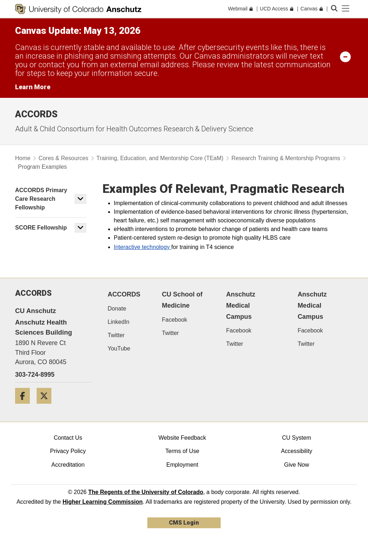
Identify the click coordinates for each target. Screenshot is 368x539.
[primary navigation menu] (346, 8)
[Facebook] (25, 406)
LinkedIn (119, 322)
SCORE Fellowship (41, 228)
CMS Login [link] (184, 522)
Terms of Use (182, 451)
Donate (117, 308)
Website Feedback (182, 438)
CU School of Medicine (182, 300)
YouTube (119, 348)
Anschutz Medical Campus (240, 305)
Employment (182, 465)
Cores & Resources (63, 158)
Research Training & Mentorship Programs (285, 158)
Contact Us (68, 438)
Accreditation (68, 465)
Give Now (296, 465)
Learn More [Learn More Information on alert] (32, 87)
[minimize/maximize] (345, 56)
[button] (80, 199)
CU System (296, 438)
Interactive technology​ (142, 247)
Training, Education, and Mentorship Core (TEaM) (159, 158)
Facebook (174, 320)
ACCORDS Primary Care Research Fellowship (41, 198)
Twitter (116, 335)
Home (23, 158)
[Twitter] (47, 406)
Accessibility (296, 451)
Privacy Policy (68, 451)
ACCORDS (124, 294)
